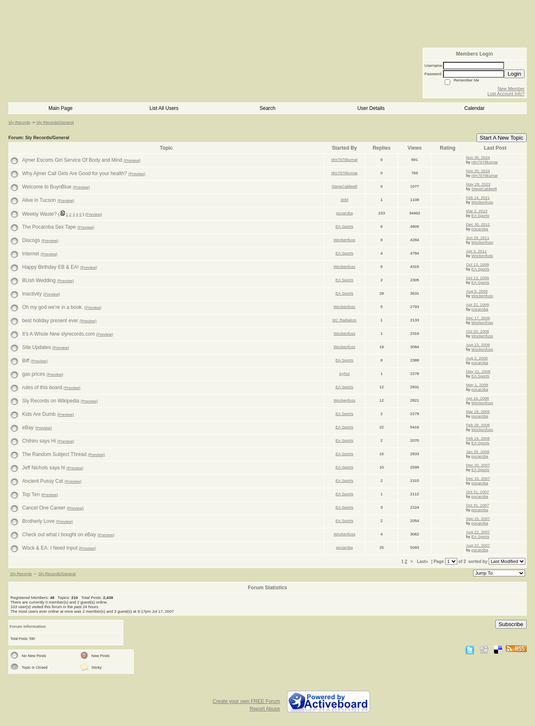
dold (344, 199)
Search (267, 108)
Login (514, 74)
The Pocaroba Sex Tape (49, 227)
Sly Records (19, 122)
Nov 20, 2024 (478, 170)
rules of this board (42, 387)
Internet (30, 254)
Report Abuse (265, 709)
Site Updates (36, 347)
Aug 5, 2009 (477, 291)
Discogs (31, 240)
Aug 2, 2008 (477, 358)
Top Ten (31, 494)
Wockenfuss (482, 202)
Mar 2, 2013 (476, 211)
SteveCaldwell (344, 186)
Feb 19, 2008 (478, 438)
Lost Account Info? (506, 93)
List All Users (164, 108)
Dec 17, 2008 (478, 318)
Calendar (474, 108)
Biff (25, 361)
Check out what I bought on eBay (59, 534)
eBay (27, 428)
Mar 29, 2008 (478, 411)
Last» (423, 561)
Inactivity (32, 294)
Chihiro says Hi (39, 441)
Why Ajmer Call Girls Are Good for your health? (74, 173)
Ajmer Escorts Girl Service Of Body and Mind (72, 160)
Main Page (60, 108)
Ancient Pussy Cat (42, 481)
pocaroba (344, 213)
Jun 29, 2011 (477, 237)
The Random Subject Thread (54, 454)
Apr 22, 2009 (477, 304)
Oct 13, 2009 (477, 264)
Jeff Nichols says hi (43, 468)
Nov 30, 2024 (478, 157)
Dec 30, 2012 (478, 224)
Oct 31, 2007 (477, 491)
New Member (511, 88)
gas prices (33, 374)
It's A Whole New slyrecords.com (58, 334)
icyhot (344, 373)
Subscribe (511, 624)
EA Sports (480, 215)
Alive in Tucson (39, 200)
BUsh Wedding (39, 280)
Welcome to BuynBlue (46, 187)
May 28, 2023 (478, 184)
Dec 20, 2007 (478, 465)
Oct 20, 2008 (477, 331)
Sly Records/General (55, 122)
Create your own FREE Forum (246, 701)
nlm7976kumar (344, 159)
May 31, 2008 (478, 371)
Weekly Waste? (39, 214)
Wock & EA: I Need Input (50, 548)
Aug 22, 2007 (478, 532)
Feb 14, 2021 (478, 197)
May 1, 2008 (477, 384)
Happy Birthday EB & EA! (50, 267)
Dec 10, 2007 (478, 478)
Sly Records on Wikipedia (50, 401)
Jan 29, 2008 (477, 451)
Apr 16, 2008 (477, 398)
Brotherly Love (38, 521)
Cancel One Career (43, 508)
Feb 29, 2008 (478, 425)
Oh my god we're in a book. (52, 307)
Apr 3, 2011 (476, 251)
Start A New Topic (501, 138)
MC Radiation (344, 320)
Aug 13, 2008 (478, 344)
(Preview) (132, 160)
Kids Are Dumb (39, 414)
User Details (371, 108)
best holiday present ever (50, 321)
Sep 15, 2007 (478, 518)
